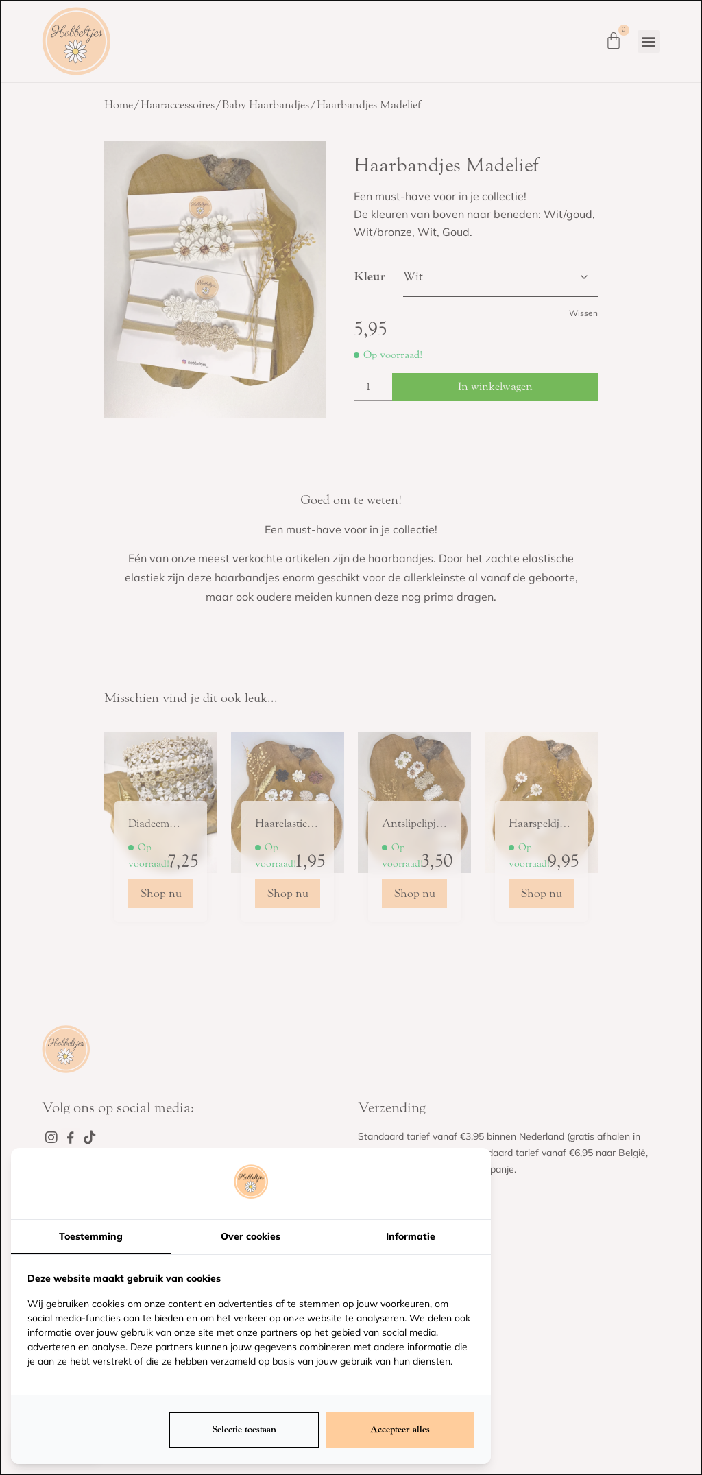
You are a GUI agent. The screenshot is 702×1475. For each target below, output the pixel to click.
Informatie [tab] (410, 1236)
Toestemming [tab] (91, 1236)
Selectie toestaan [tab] (244, 1430)
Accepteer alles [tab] (400, 1430)
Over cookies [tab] (250, 1236)
